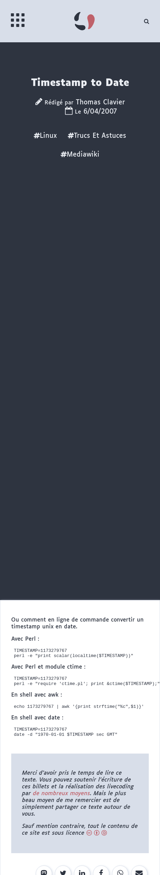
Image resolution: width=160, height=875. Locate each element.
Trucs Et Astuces (97, 135)
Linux (45, 135)
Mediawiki (80, 154)
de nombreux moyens (61, 801)
